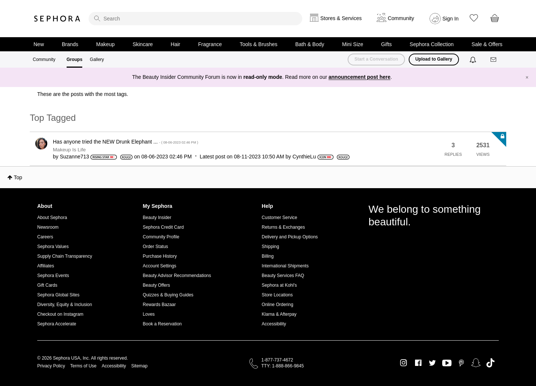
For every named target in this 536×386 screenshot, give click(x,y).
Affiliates (45, 265)
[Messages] (493, 60)
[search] (195, 18)
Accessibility (274, 324)
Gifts (386, 44)
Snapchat (476, 363)
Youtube (447, 363)
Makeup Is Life (69, 149)
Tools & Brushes (258, 44)
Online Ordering (277, 304)
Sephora (57, 19)
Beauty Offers (156, 285)
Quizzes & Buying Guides (168, 294)
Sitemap (139, 366)
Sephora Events (53, 275)
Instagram (403, 363)
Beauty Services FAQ (283, 275)
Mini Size (352, 44)
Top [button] (18, 177)
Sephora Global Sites (58, 294)
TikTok (490, 363)
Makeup (105, 44)
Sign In (451, 19)
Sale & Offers (487, 44)
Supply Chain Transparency (64, 256)
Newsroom (47, 227)
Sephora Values (53, 246)
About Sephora (52, 217)
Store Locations (277, 294)
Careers (45, 236)
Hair (176, 44)
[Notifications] (474, 59)
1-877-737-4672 (277, 360)
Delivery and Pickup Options (290, 236)
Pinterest (461, 363)
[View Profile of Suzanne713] (74, 157)
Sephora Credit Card (163, 227)
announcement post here (359, 77)
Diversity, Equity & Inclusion (64, 304)
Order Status (155, 246)
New (39, 44)
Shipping (270, 246)
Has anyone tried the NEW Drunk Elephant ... (125, 142)
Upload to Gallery (433, 59)
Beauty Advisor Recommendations (177, 275)
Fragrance (210, 44)
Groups (75, 59)
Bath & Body (309, 44)
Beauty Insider (157, 217)
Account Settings (159, 265)
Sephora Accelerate (56, 324)
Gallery (97, 59)
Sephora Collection (432, 44)
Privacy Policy (51, 366)
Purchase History (160, 256)
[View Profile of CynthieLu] (304, 157)
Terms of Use (83, 366)
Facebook (418, 363)
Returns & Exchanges (283, 227)
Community (44, 59)
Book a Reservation (162, 324)
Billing (268, 256)
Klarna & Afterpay (279, 314)
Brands (70, 44)
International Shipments (285, 265)
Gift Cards (47, 285)
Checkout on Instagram (60, 314)
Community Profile (161, 236)
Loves (149, 314)
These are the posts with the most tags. (82, 94)
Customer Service (279, 217)
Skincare (143, 44)
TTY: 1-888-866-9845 (282, 366)
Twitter (432, 363)
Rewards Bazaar (159, 304)
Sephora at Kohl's (279, 285)
